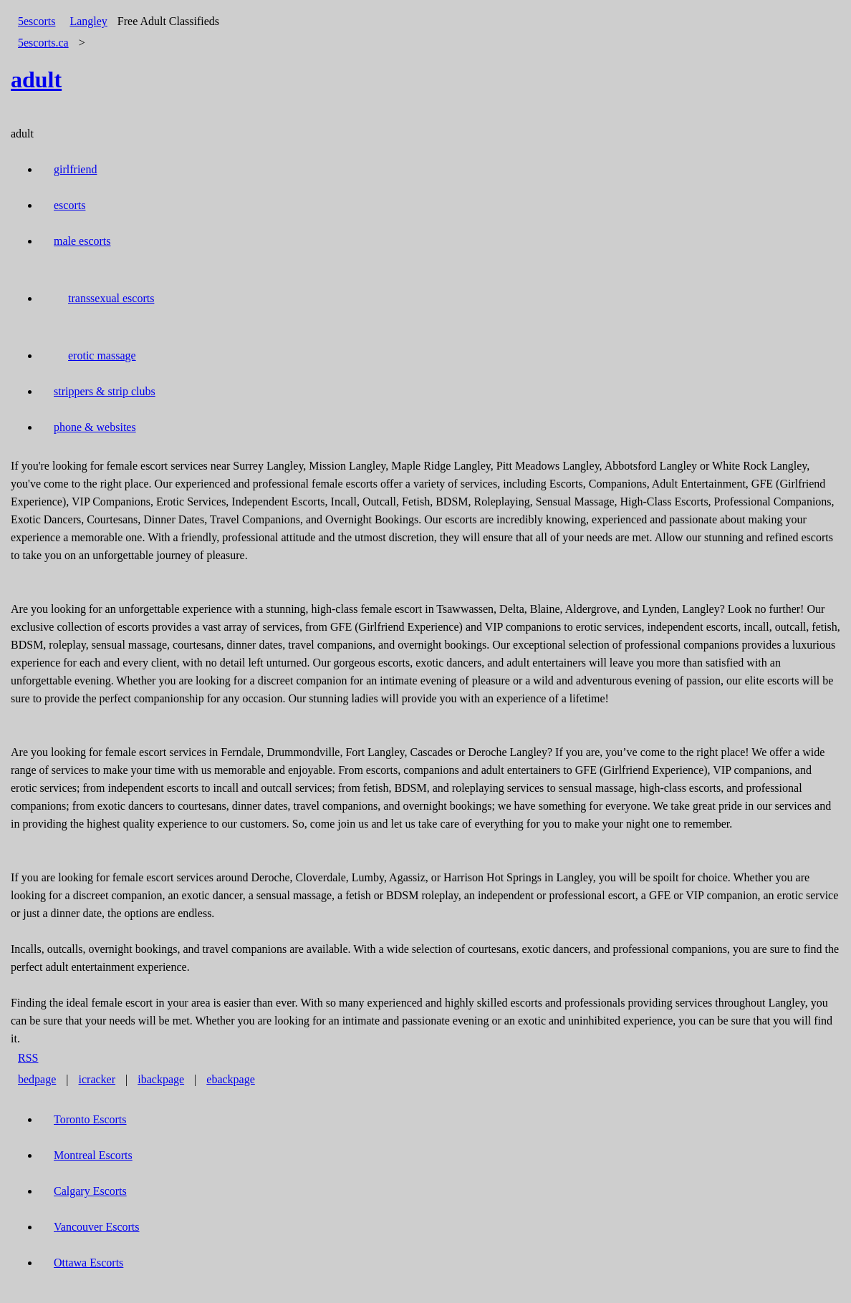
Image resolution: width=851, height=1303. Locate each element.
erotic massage (102, 355)
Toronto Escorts (90, 1119)
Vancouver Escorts (97, 1227)
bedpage (37, 1079)
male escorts (82, 241)
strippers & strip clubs (104, 391)
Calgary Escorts (90, 1191)
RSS (28, 1058)
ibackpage (161, 1079)
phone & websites (95, 427)
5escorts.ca (43, 43)
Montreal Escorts (93, 1155)
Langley (88, 21)
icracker (97, 1079)
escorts (69, 205)
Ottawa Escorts (88, 1262)
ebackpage (230, 1079)
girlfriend (75, 169)
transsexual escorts (111, 298)
